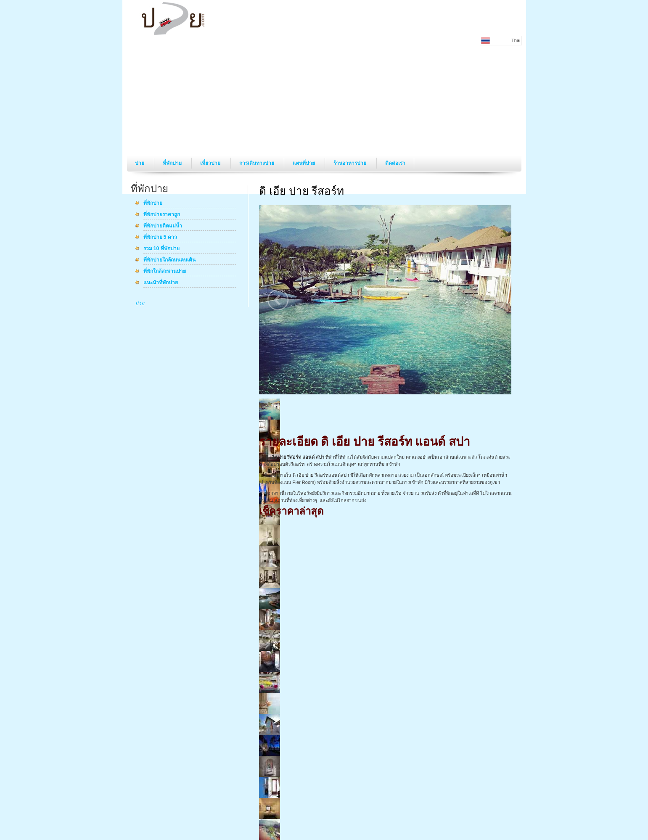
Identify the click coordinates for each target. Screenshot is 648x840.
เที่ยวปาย (211, 163)
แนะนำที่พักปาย (160, 282)
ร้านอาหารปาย (350, 163)
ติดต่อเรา (395, 163)
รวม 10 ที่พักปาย (161, 248)
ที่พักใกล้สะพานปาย (164, 271)
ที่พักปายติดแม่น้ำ (162, 226)
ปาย (140, 163)
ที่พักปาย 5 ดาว (160, 237)
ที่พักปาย (173, 163)
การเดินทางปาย (257, 163)
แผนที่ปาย (304, 163)
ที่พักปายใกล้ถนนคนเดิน (169, 260)
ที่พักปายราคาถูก (161, 214)
